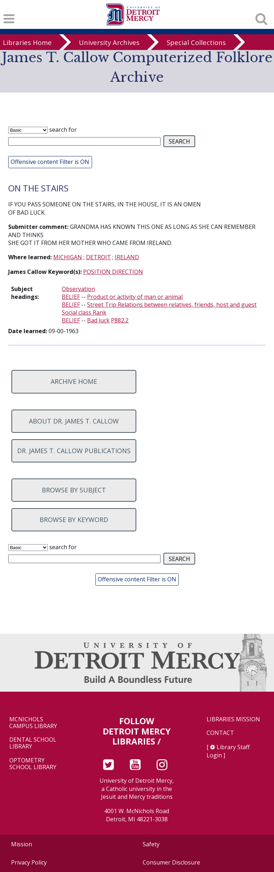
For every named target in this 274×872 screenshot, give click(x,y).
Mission (21, 844)
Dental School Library (32, 743)
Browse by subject (74, 490)
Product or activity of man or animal (135, 297)
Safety (151, 844)
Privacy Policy (29, 862)
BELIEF (71, 297)
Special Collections (196, 42)
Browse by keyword (74, 519)
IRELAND (127, 257)
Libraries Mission (233, 719)
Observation (78, 289)
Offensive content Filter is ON (50, 162)
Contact (220, 733)
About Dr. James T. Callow (74, 421)
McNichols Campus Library (33, 723)
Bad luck (98, 320)
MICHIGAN (67, 257)
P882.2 (119, 320)
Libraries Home (27, 42)
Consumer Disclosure (171, 862)
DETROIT (98, 257)
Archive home (74, 381)
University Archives (109, 42)
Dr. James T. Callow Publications (74, 450)
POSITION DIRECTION (113, 272)
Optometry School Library (32, 764)
